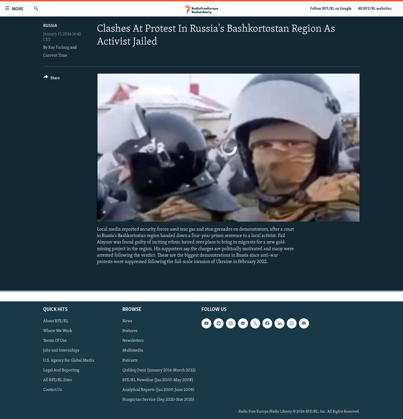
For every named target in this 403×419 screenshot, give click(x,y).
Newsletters (133, 341)
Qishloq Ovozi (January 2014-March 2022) (159, 370)
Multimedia (132, 351)
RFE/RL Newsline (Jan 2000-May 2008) (157, 380)
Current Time (55, 56)
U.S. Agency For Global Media (68, 361)
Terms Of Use (55, 341)
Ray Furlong (58, 48)
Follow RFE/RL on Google (331, 9)
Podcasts (130, 361)
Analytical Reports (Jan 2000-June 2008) (158, 390)
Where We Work (57, 331)
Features (130, 331)
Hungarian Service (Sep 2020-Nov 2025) (158, 400)
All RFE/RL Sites (57, 380)
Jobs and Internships (61, 351)
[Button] (51, 79)
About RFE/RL (55, 321)
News (127, 321)
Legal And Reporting (61, 370)
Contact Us (52, 390)
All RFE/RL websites (375, 9)
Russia (50, 25)
